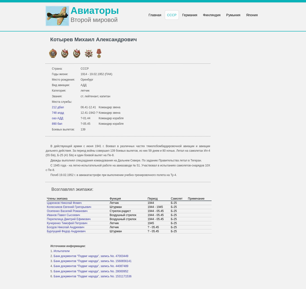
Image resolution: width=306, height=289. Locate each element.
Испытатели (62, 251)
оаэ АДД (57, 118)
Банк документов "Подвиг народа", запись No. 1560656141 (92, 261)
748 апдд (58, 112)
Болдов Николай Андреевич (65, 227)
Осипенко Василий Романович (67, 211)
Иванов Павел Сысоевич (63, 215)
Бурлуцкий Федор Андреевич (66, 231)
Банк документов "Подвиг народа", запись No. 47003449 (91, 256)
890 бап (57, 123)
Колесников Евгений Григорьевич (69, 207)
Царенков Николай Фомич (64, 203)
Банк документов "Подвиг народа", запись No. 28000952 (91, 271)
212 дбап (58, 107)
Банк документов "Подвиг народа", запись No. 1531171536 (92, 276)
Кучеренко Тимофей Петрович (67, 223)
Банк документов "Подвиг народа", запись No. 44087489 (91, 266)
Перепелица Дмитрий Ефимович (69, 219)
